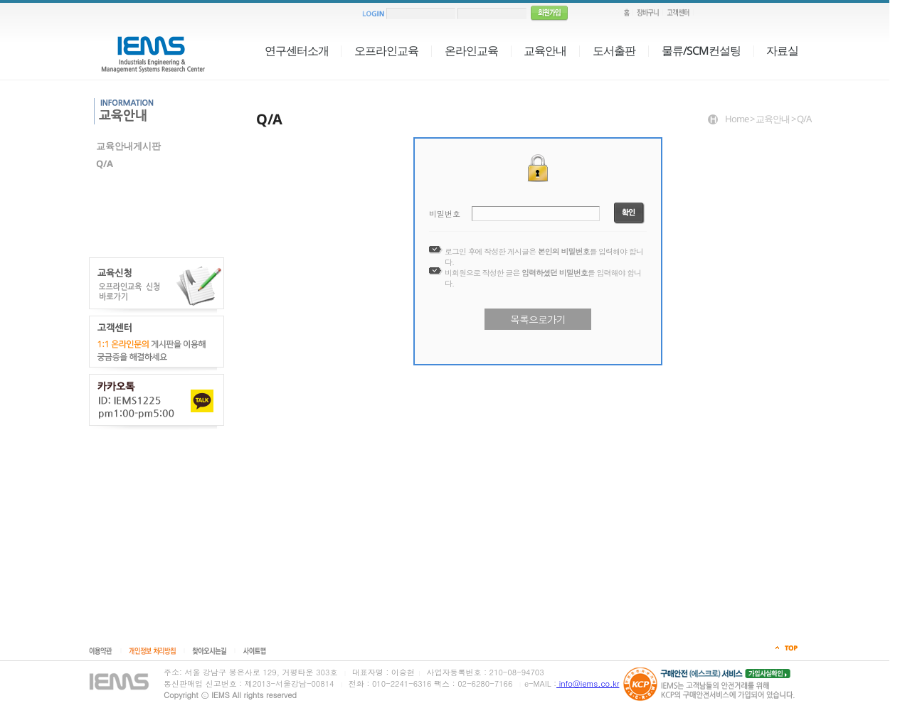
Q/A (104, 163)
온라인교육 (471, 50)
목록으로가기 (538, 319)
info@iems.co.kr (587, 683)
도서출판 (614, 50)
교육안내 (545, 50)
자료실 (782, 50)
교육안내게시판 (128, 145)
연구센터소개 (297, 50)
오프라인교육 (386, 50)
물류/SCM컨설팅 (701, 50)
